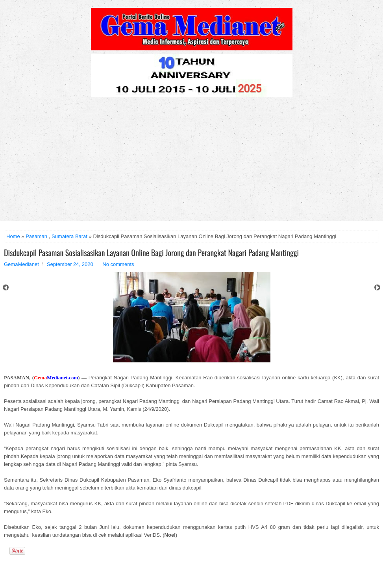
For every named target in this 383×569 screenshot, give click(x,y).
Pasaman (36, 236)
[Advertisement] (191, 162)
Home (13, 236)
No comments (118, 264)
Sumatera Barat (69, 236)
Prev (6, 287)
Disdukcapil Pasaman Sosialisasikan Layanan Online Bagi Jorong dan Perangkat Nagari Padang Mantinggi (151, 252)
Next (377, 287)
